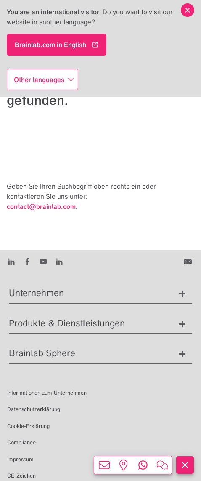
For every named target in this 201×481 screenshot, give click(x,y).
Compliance (21, 442)
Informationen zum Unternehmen (47, 392)
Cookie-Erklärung (28, 426)
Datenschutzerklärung (33, 409)
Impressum (20, 459)
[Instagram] (59, 261)
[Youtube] (43, 261)
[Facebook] (27, 261)
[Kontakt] (189, 261)
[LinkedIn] (11, 261)
